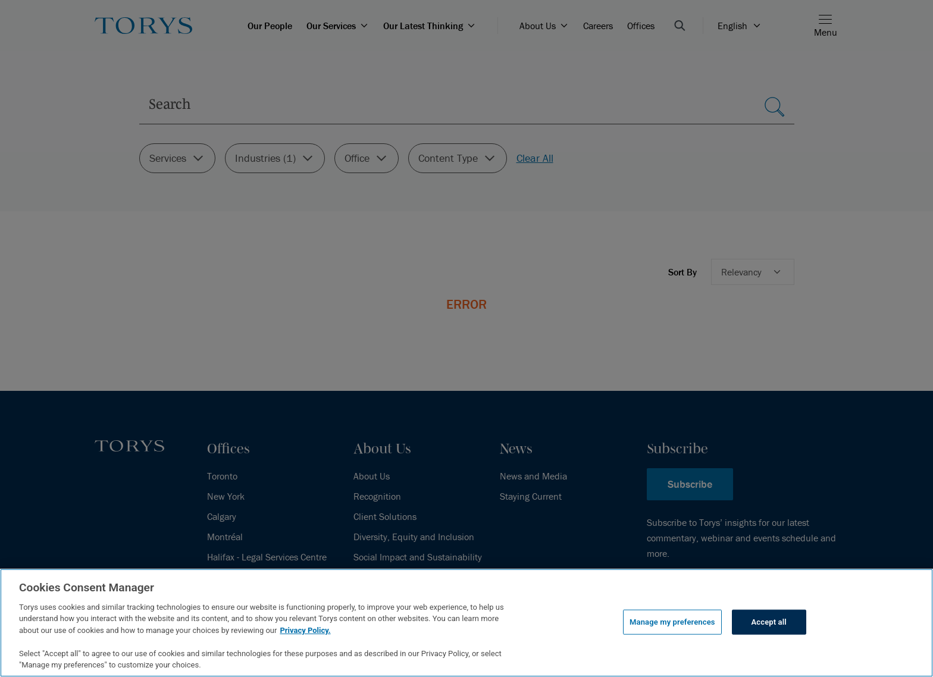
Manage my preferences (672, 622)
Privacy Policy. (305, 630)
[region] (466, 623)
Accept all (769, 622)
